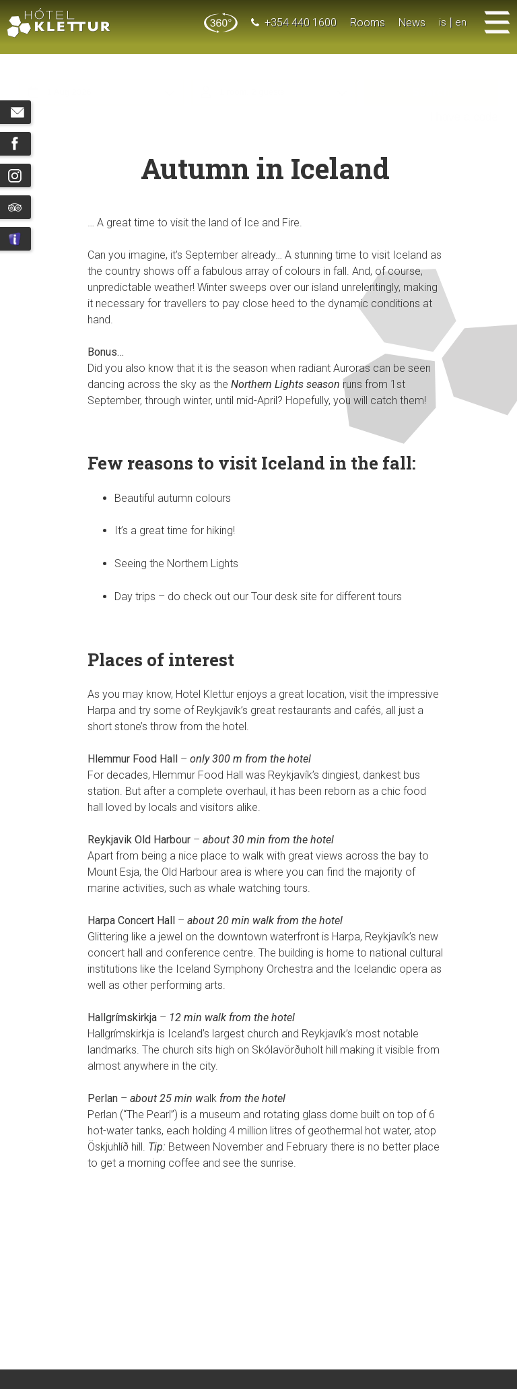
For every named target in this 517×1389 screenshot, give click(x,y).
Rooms (367, 22)
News (412, 22)
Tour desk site (284, 596)
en (461, 22)
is (442, 22)
